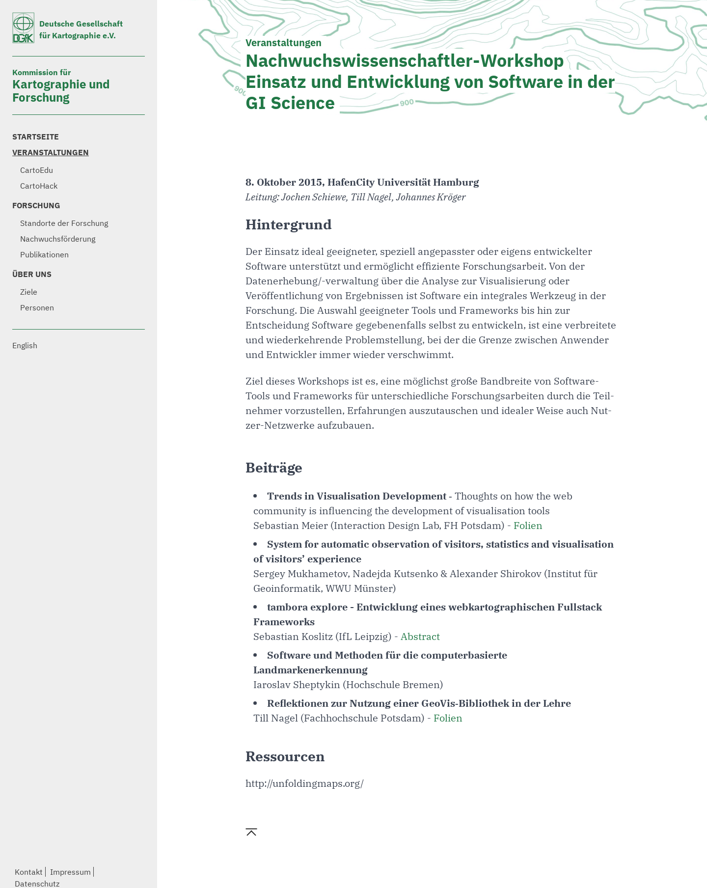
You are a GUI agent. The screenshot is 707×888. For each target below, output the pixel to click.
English (24, 345)
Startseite (35, 136)
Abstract (420, 636)
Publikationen (44, 254)
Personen (37, 307)
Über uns (32, 274)
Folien (528, 525)
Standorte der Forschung (64, 223)
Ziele (28, 292)
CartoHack (38, 186)
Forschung (36, 205)
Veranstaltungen (50, 152)
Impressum (70, 872)
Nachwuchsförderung (57, 239)
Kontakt (29, 872)
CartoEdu (36, 170)
